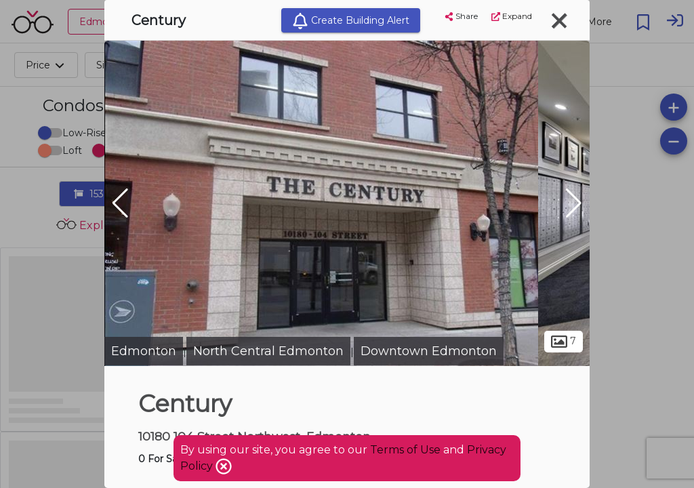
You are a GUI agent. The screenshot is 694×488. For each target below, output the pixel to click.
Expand (511, 16)
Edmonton (143, 351)
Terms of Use (405, 449)
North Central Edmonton (268, 351)
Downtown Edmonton (429, 351)
